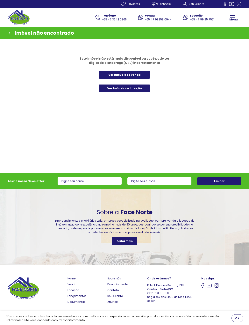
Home (72, 278)
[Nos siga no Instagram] (239, 4)
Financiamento (117, 284)
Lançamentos (77, 296)
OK (237, 318)
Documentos (76, 302)
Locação (73, 290)
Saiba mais (125, 241)
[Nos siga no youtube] (209, 286)
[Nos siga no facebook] (225, 4)
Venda (72, 284)
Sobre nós (114, 278)
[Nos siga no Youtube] (231, 4)
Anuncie (112, 302)
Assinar (219, 181)
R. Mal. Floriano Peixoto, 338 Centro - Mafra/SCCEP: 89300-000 (165, 289)
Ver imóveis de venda (124, 75)
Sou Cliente (115, 296)
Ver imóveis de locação (124, 88)
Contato (113, 290)
